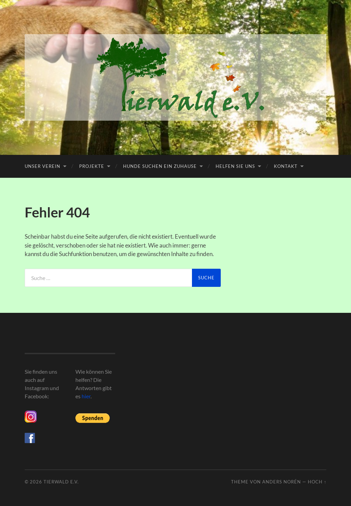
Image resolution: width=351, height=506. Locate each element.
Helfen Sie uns (235, 166)
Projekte (91, 166)
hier (86, 396)
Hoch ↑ (317, 481)
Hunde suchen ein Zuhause (160, 166)
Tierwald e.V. (61, 481)
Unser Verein (42, 166)
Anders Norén (281, 481)
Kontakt (286, 166)
